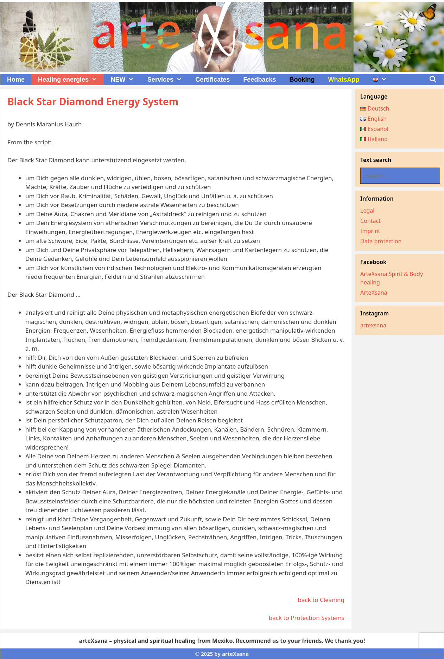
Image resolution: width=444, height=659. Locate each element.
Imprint (370, 231)
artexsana (373, 325)
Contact (370, 221)
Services (168, 79)
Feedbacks (259, 79)
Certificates (212, 79)
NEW (125, 79)
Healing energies (71, 79)
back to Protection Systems (306, 618)
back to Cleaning (321, 600)
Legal (367, 210)
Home (16, 79)
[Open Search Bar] (433, 79)
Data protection (380, 241)
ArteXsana (373, 292)
